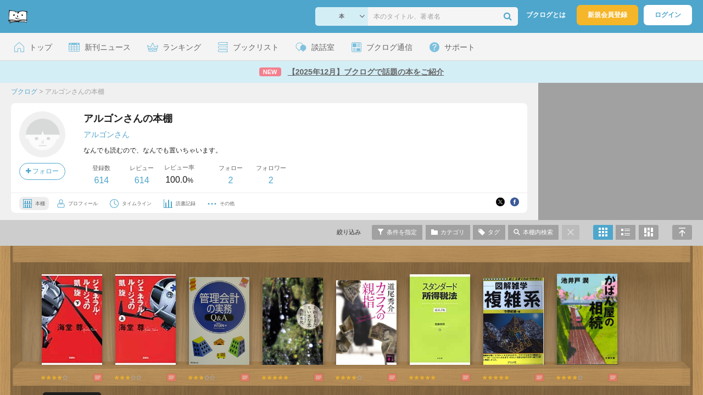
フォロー (42, 171)
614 (101, 180)
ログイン (668, 15)
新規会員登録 (607, 15)
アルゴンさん (106, 134)
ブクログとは (546, 15)
